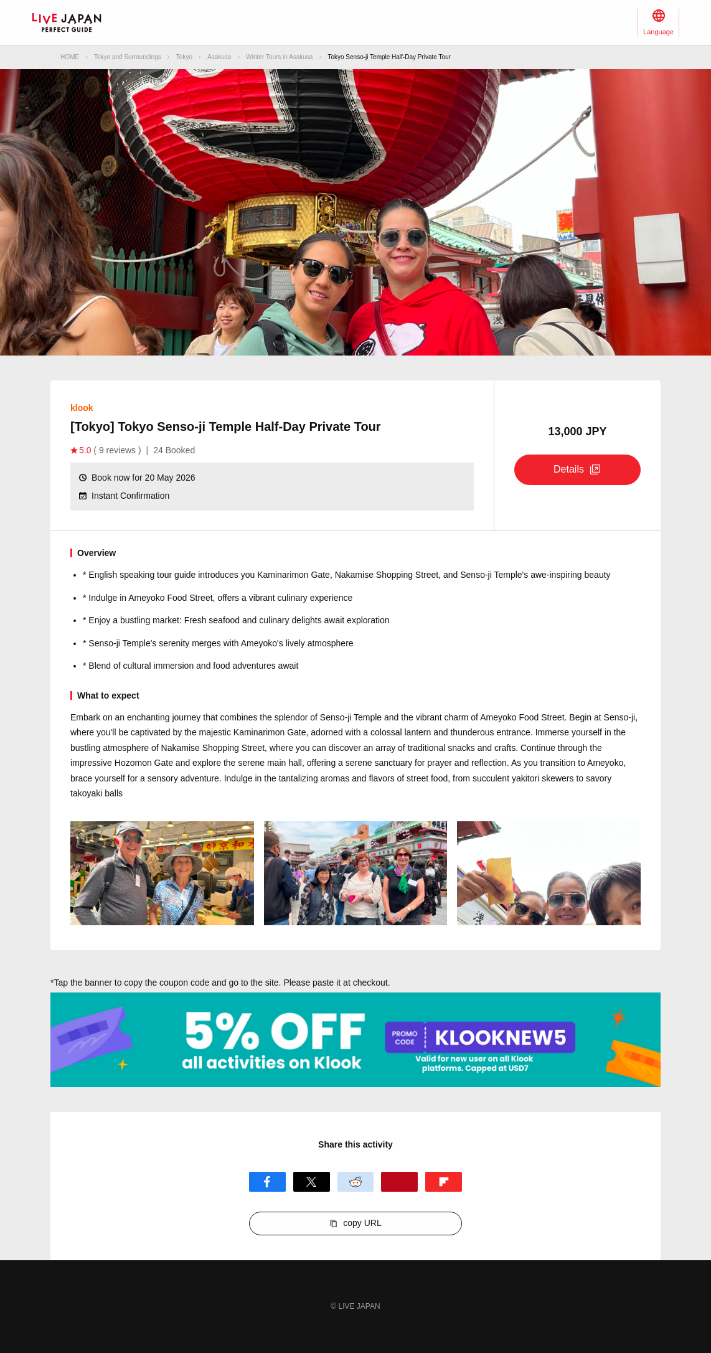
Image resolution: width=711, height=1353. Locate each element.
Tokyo (184, 57)
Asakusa (219, 57)
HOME (69, 57)
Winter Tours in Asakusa (279, 57)
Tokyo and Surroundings (127, 57)
